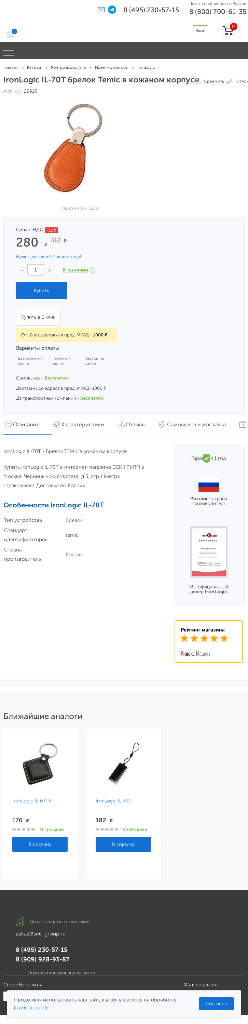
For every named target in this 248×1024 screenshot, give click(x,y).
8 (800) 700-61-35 (217, 12)
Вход (200, 30)
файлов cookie (31, 1008)
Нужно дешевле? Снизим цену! (48, 256)
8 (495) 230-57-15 (151, 10)
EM (70, 451)
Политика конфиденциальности (61, 972)
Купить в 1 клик (38, 317)
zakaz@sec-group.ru (41, 933)
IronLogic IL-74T (113, 801)
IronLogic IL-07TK (31, 801)
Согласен (216, 1004)
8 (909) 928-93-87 (42, 959)
